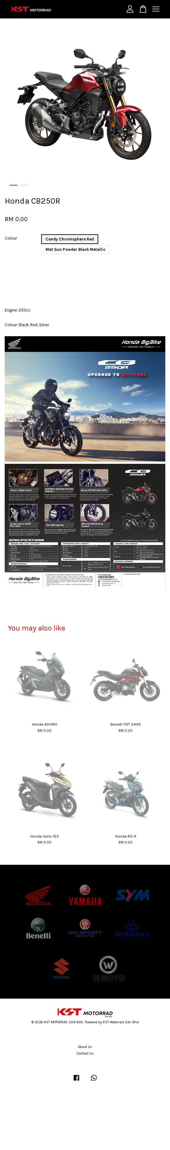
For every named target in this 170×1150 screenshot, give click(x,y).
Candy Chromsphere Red (70, 239)
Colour (11, 238)
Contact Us (85, 1053)
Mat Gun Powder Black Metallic (75, 249)
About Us (85, 1047)
